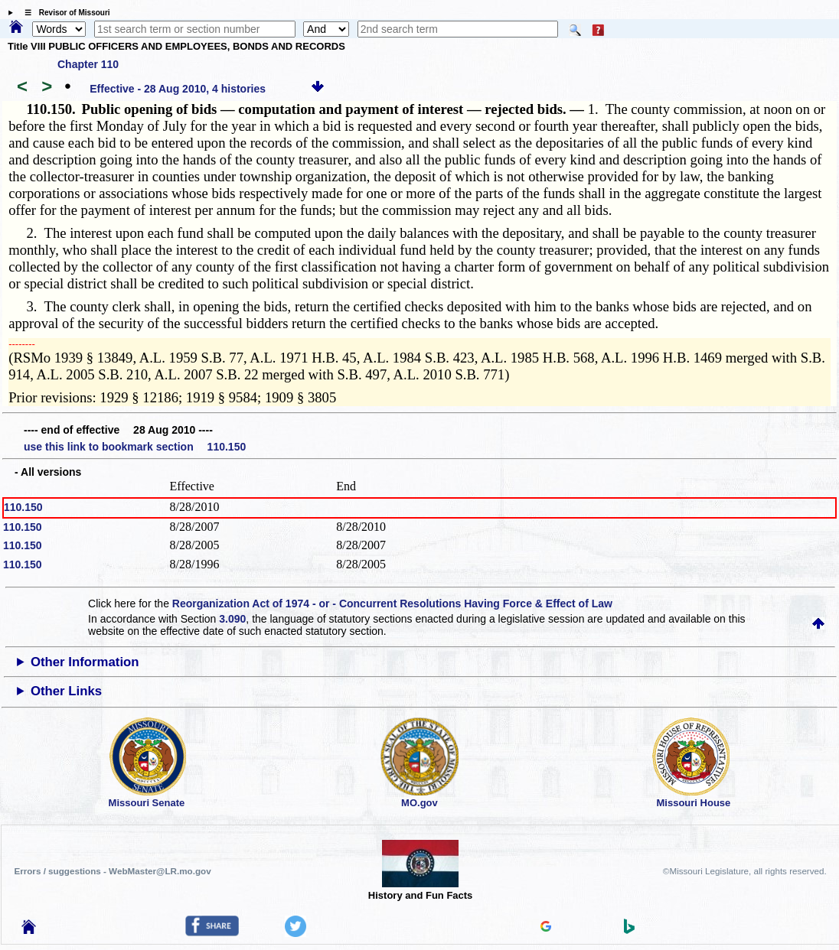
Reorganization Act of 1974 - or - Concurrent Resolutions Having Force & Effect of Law (392, 603)
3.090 (232, 619)
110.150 (23, 507)
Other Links (66, 691)
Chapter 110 (88, 64)
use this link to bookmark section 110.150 (135, 447)
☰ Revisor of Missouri (63, 12)
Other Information (85, 662)
